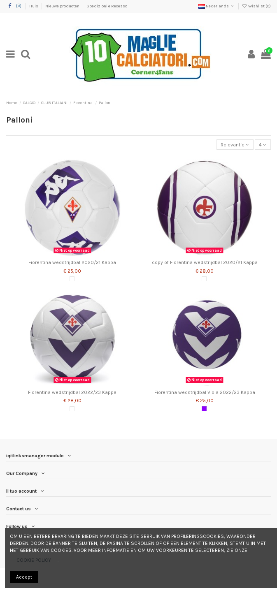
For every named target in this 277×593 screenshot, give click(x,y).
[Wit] (72, 278)
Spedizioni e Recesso (106, 6)
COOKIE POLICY (33, 560)
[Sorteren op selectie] (235, 144)
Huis (34, 6)
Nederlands (216, 6)
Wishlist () (256, 6)
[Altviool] (204, 408)
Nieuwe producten (62, 6)
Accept (24, 577)
